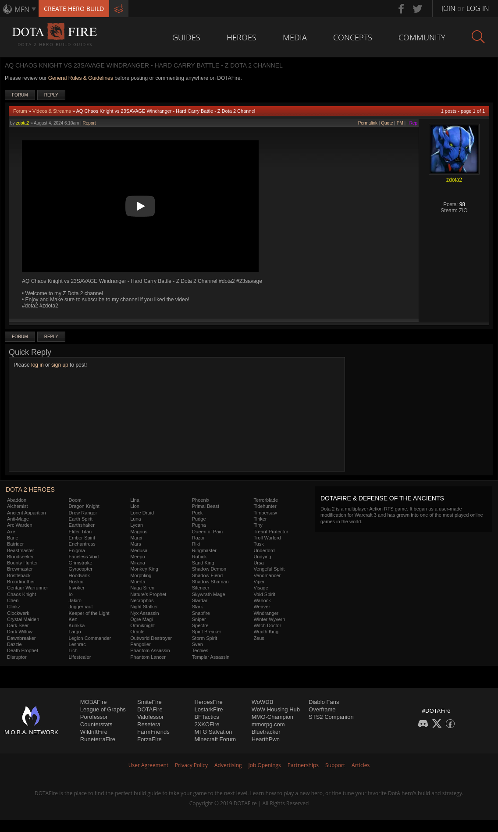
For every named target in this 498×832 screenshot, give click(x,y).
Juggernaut (81, 606)
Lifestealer (80, 657)
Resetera (148, 724)
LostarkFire (208, 709)
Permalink (367, 123)
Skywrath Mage (208, 594)
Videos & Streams (51, 111)
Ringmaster (204, 550)
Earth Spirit (80, 518)
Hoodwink (79, 575)
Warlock (261, 600)
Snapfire (201, 613)
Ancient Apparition (26, 512)
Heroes (241, 37)
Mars (135, 543)
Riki (196, 543)
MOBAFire (93, 702)
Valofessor (150, 717)
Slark (197, 606)
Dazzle (14, 644)
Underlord (263, 550)
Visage (260, 587)
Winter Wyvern (269, 619)
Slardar (199, 600)
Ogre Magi (141, 619)
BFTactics (206, 717)
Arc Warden (19, 525)
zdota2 (22, 123)
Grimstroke (80, 562)
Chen (12, 600)
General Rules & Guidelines (80, 78)
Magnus (138, 531)
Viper (258, 581)
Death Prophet (22, 650)
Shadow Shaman (210, 581)
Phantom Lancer (148, 657)
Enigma (77, 550)
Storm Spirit (204, 638)
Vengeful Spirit (269, 568)
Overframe (322, 709)
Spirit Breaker (206, 631)
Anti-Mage (18, 518)
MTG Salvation (213, 731)
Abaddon (16, 500)
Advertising (228, 765)
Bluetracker (266, 731)
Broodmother (21, 581)
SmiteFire (149, 702)
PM (400, 123)
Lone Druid (142, 512)
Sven (197, 644)
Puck (197, 512)
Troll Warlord (267, 537)
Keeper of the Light (89, 613)
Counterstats (96, 724)
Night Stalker (144, 606)
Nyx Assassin (144, 613)
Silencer (201, 587)
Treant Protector (270, 531)
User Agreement (148, 765)
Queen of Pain (207, 531)
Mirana (137, 562)
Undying (262, 556)
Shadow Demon (209, 568)
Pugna (199, 525)
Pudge (199, 518)
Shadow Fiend (207, 575)
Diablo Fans (324, 702)
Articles (361, 765)
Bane (12, 537)
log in (37, 365)
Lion (134, 506)
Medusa (138, 550)
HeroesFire (208, 702)
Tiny (257, 525)
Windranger (265, 613)
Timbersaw (265, 512)
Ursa (258, 562)
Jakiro (75, 600)
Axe (11, 531)
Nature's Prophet (148, 594)
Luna (135, 518)
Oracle (137, 631)
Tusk (258, 543)
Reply (51, 95)
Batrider (15, 543)
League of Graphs (103, 709)
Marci (136, 537)
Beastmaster (20, 550)
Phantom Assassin (150, 650)
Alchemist (17, 506)
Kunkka (77, 625)
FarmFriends (153, 731)
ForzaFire (149, 739)
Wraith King (265, 631)
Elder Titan (80, 531)
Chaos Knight (21, 594)
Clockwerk (18, 613)
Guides (186, 37)
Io (71, 594)
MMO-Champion (272, 717)
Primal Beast (205, 506)
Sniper (199, 619)
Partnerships (303, 765)
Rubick (199, 556)
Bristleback (19, 575)
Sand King (203, 562)
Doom (75, 500)
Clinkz (13, 606)
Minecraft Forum (215, 739)
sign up (59, 365)
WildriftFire (93, 731)
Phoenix (201, 500)
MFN (21, 9)
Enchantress (82, 543)
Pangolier (140, 644)
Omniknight (142, 625)
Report (89, 123)
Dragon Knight (84, 506)
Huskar (76, 581)
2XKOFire (206, 724)
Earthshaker (82, 525)
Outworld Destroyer (151, 638)
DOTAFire (150, 709)
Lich (73, 650)
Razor (198, 537)
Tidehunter (264, 506)
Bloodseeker (20, 556)
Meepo (137, 556)
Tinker (260, 518)
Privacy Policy (191, 765)
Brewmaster (20, 568)
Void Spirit (264, 594)
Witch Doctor (267, 625)
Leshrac (77, 644)
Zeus (258, 638)
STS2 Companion (331, 717)
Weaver (261, 606)
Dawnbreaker (21, 638)
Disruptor (17, 657)
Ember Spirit (82, 537)
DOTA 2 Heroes (30, 489)
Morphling (140, 575)
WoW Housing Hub (276, 709)
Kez (73, 619)
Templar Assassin (211, 657)
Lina (134, 500)
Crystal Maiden (23, 619)
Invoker (77, 587)
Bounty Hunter (22, 562)
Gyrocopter (80, 568)
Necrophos (141, 600)
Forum (20, 95)
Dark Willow (19, 631)
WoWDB (263, 702)
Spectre (200, 625)
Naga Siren (142, 587)
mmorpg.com (268, 724)
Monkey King (144, 568)
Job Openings (265, 765)
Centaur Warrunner (27, 587)
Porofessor (94, 717)
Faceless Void (84, 556)
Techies (200, 650)
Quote (387, 123)
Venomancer (267, 575)
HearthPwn (266, 739)
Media (295, 37)
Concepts (352, 37)
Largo (75, 631)
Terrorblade (265, 500)
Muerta (137, 581)
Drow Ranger (83, 512)
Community (421, 37)
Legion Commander (90, 638)
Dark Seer (18, 625)
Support (335, 765)
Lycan (136, 525)
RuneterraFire (97, 739)
